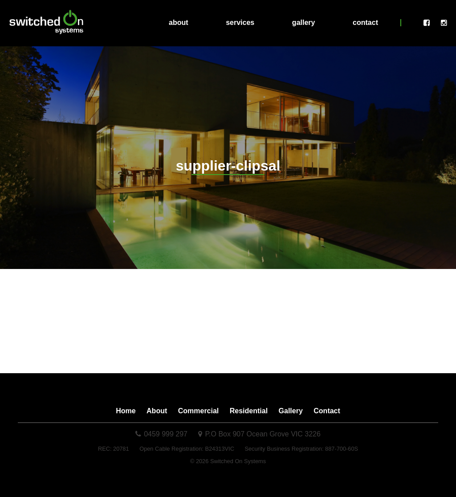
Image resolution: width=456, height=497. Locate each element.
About (178, 22)
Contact (365, 22)
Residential (249, 411)
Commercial (198, 411)
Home (125, 411)
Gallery (303, 22)
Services (240, 22)
